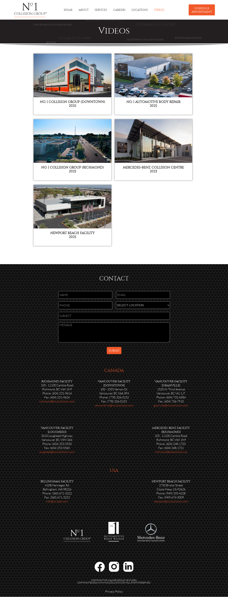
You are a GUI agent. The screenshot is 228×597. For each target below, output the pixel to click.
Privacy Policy (114, 592)
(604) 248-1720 (176, 444)
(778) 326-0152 (119, 398)
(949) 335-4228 (176, 494)
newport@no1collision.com (171, 502)
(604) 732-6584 (176, 398)
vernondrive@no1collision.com (114, 406)
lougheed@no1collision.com (57, 452)
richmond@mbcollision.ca (171, 452)
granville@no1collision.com (171, 406)
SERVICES (101, 10)
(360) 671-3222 (62, 494)
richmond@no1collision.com (57, 402)
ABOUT (84, 10)
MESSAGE (114, 333)
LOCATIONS (140, 10)
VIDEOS (159, 10)
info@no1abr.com (57, 502)
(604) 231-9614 (62, 393)
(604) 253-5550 (62, 444)
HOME (68, 10)
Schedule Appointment (202, 9)
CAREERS (119, 10)
